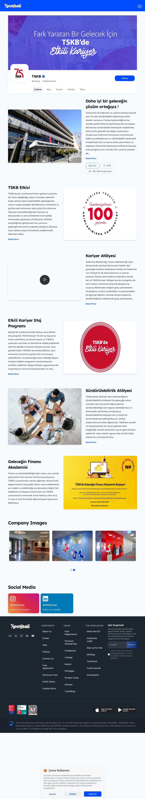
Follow (124, 78)
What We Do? (93, 631)
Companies (70, 650)
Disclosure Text (50, 675)
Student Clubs (72, 678)
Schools (68, 684)
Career (45, 638)
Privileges (69, 671)
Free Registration (71, 633)
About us (46, 631)
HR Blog (91, 654)
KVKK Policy (48, 681)
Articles (71, 89)
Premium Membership (71, 642)
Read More (91, 158)
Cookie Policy (49, 688)
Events (59, 89)
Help (44, 645)
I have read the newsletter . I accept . (121, 654)
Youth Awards (94, 668)
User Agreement (47, 666)
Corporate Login (92, 639)
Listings (68, 657)
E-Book (46, 652)
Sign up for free (94, 648)
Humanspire (93, 675)
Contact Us (48, 658)
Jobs (48, 89)
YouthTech (92, 661)
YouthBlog (70, 691)
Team (82, 89)
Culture (37, 89)
